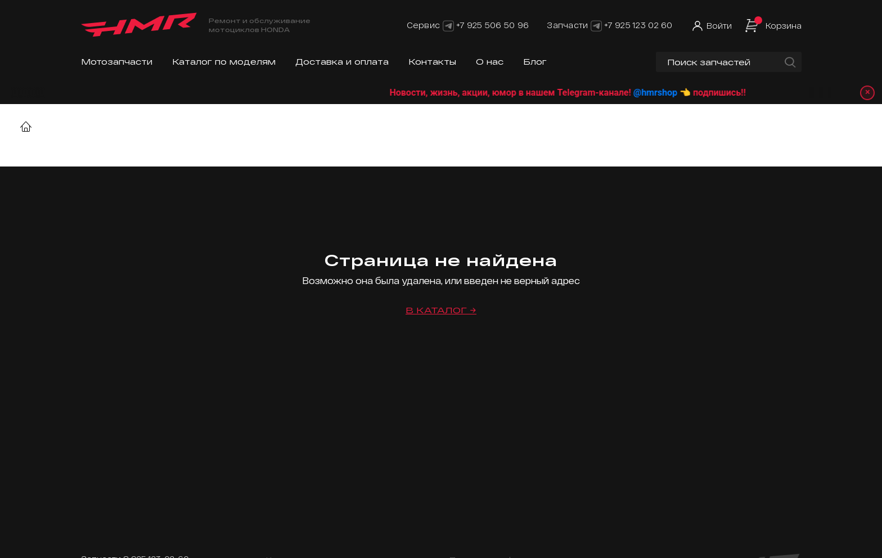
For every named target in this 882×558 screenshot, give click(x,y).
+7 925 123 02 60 (638, 25)
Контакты (432, 61)
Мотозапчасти (116, 61)
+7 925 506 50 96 (492, 25)
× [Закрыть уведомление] (865, 92)
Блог (535, 61)
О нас (489, 61)
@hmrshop (667, 92)
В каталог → (441, 310)
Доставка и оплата (342, 61)
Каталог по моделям (224, 61)
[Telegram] (448, 25)
